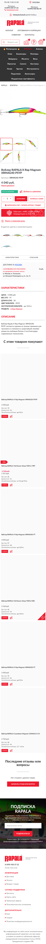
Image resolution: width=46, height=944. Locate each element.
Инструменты (33, 69)
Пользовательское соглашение (18, 905)
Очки (10, 54)
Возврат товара (12, 884)
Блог (8, 914)
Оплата (9, 880)
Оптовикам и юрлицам (29, 30)
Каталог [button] (9, 30)
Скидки (9, 918)
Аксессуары (30, 74)
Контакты (29, 35)
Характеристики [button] (12, 257)
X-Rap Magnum (16, 309)
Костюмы (34, 64)
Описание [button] (34, 257)
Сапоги (23, 64)
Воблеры (28, 49)
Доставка (10, 876)
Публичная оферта (13, 901)
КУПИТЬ (4, 416)
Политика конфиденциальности (19, 921)
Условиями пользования (28, 841)
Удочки (19, 69)
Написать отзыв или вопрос (23, 784)
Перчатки (11, 64)
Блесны (39, 49)
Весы (35, 59)
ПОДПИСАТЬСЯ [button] (23, 834)
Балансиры (21, 54)
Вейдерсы (12, 59)
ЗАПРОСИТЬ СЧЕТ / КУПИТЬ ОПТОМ (23, 205)
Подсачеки (16, 74)
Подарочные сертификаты (23, 79)
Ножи (9, 69)
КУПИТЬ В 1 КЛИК (36, 199)
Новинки (16, 35)
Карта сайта (11, 897)
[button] (11, 9)
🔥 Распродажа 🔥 (11, 49)
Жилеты (25, 59)
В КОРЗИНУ (21, 199)
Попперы (34, 54)
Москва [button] (18, 265)
